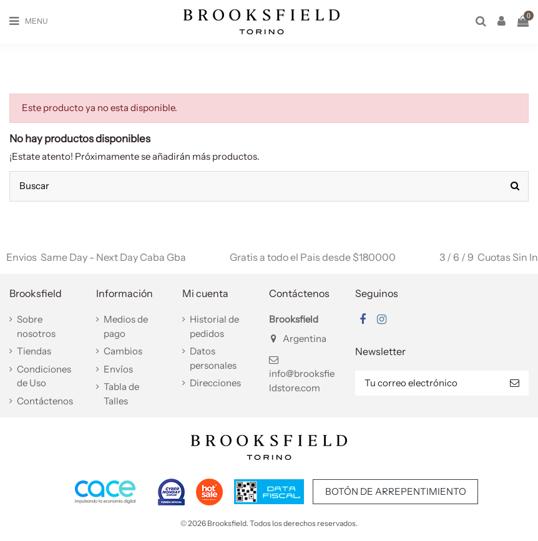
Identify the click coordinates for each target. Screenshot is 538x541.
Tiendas (34, 351)
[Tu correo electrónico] (428, 383)
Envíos (118, 369)
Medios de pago (126, 326)
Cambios (123, 351)
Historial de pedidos (214, 326)
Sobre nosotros (36, 326)
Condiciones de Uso (44, 376)
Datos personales (213, 358)
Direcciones (215, 383)
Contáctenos (45, 401)
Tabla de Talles (121, 394)
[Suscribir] (515, 383)
